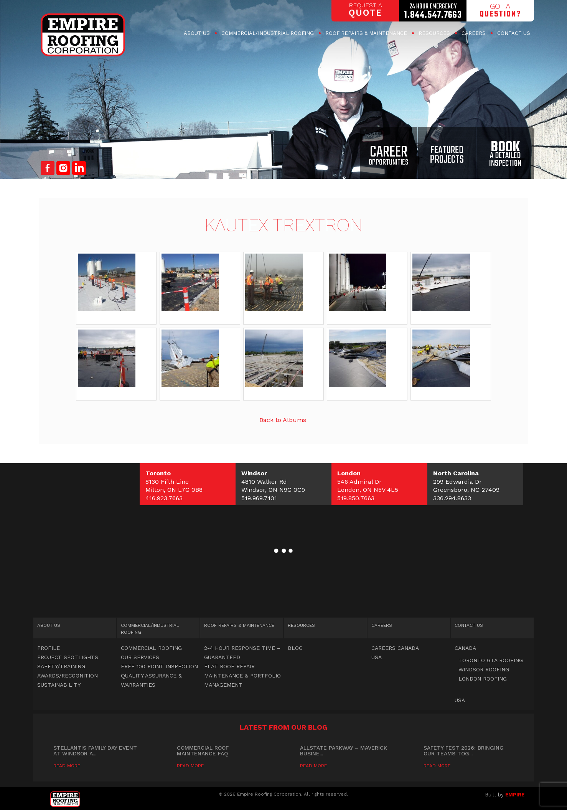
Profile (48, 648)
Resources (434, 33)
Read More (66, 765)
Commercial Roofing (267, 33)
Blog (295, 648)
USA (376, 657)
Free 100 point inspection (159, 666)
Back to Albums (282, 420)
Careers (474, 33)
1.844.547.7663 (433, 15)
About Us (197, 33)
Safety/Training (61, 666)
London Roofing (482, 679)
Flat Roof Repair (229, 666)
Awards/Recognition (67, 676)
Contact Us (513, 33)
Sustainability (59, 685)
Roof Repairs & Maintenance (366, 33)
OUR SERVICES (140, 657)
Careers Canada (395, 648)
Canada (465, 648)
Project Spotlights (67, 657)
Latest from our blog (283, 727)
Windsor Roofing (483, 669)
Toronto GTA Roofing (490, 660)
